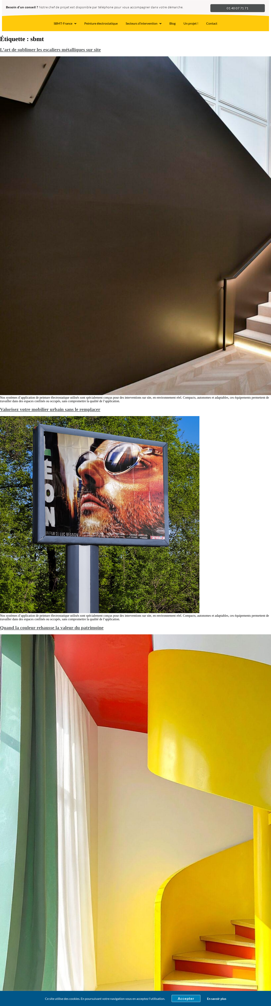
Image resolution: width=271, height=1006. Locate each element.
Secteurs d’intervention (143, 23)
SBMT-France (65, 23)
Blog (172, 23)
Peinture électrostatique (101, 23)
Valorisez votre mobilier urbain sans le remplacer (50, 409)
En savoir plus (216, 998)
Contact (211, 23)
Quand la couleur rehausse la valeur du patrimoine (52, 627)
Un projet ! (191, 23)
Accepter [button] (186, 998)
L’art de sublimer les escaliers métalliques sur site (50, 49)
